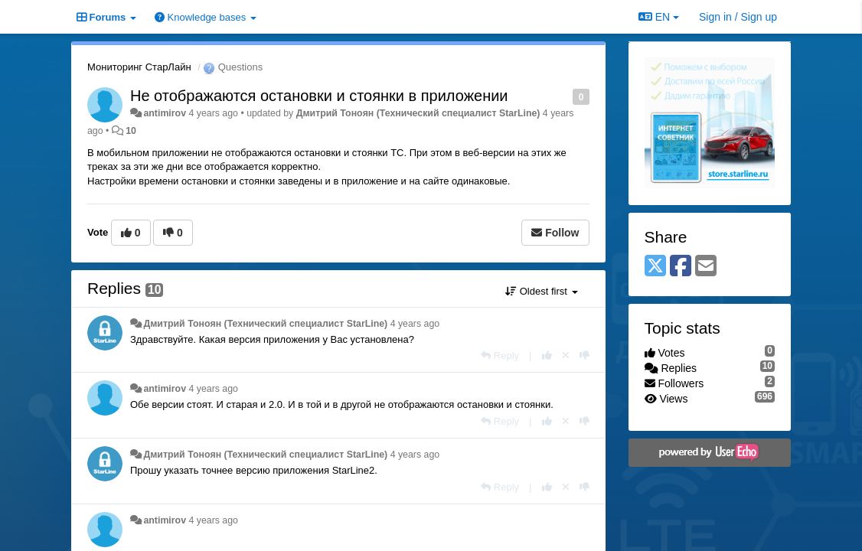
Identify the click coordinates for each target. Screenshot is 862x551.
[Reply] (500, 355)
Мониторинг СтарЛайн (139, 67)
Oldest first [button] (541, 291)
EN (658, 17)
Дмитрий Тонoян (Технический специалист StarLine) (418, 113)
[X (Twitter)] (655, 266)
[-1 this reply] (584, 355)
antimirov (164, 113)
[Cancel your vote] (566, 355)
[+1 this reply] (547, 355)
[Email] (706, 266)
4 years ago (415, 323)
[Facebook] (680, 266)
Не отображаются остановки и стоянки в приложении (319, 95)
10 (131, 131)
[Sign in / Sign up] (738, 17)
